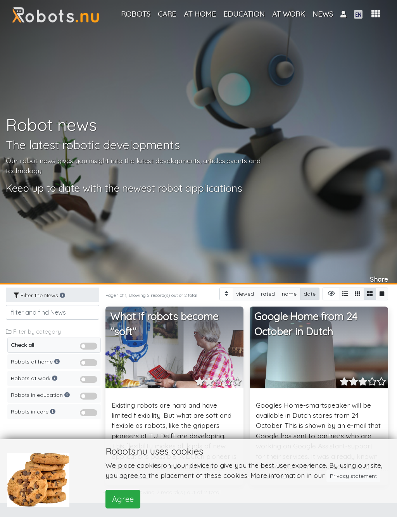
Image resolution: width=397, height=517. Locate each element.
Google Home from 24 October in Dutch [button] (305, 324)
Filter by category (33, 331)
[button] (375, 14)
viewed (245, 293)
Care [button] (167, 14)
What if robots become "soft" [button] (164, 324)
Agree (123, 499)
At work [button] (288, 14)
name (289, 293)
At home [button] (200, 14)
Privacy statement (353, 475)
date (310, 293)
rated (268, 293)
